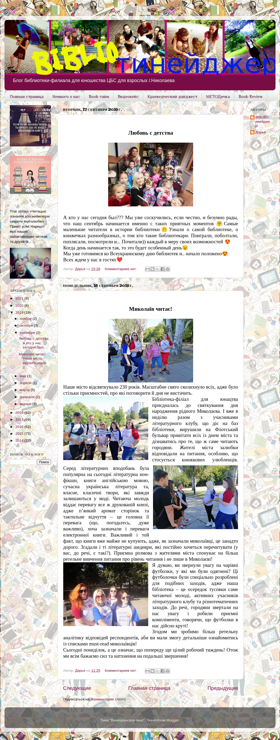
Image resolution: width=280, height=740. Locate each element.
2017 (19, 420)
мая (23, 376)
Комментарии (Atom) (108, 699)
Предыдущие (222, 688)
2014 (19, 441)
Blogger (173, 720)
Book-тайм (99, 96)
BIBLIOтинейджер (263, 121)
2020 (19, 306)
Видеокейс (128, 96)
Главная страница (27, 96)
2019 (19, 312)
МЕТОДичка (218, 96)
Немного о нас (66, 96)
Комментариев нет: (121, 269)
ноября (26, 319)
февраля (28, 397)
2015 (19, 434)
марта (25, 390)
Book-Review (251, 96)
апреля (26, 383)
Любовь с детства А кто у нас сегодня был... (33, 343)
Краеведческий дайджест (172, 96)
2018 (19, 413)
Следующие (77, 688)
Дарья (261, 132)
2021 (19, 298)
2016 (19, 427)
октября (27, 326)
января (26, 404)
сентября (28, 333)
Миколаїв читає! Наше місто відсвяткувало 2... (32, 360)
